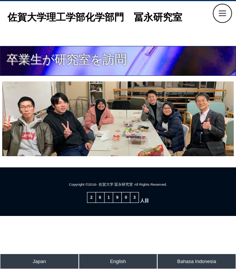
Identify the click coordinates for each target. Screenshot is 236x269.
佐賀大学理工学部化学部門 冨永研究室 (94, 17)
